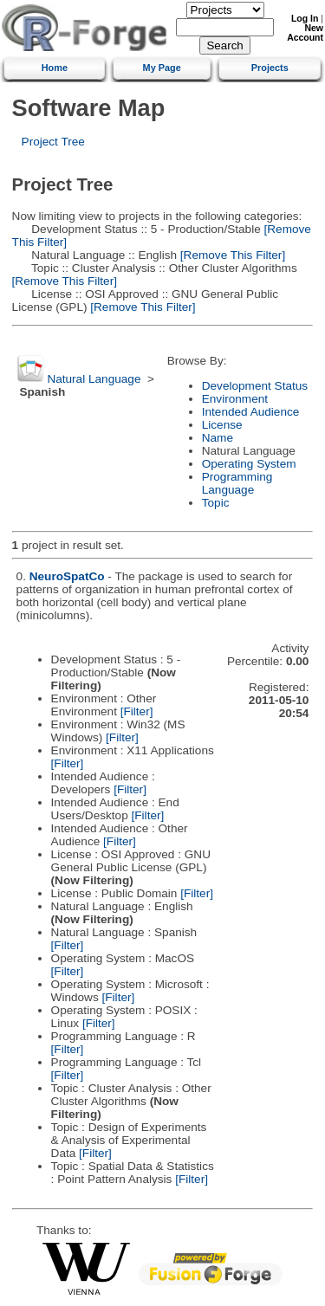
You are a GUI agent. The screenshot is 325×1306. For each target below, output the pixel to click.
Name (217, 437)
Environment (235, 398)
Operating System (249, 463)
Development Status (255, 385)
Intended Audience (251, 411)
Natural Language (93, 378)
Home (55, 67)
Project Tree (53, 141)
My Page (162, 67)
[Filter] (136, 711)
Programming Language (237, 483)
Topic (216, 502)
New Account (305, 32)
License (222, 424)
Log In (304, 18)
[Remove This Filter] (231, 255)
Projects (270, 67)
